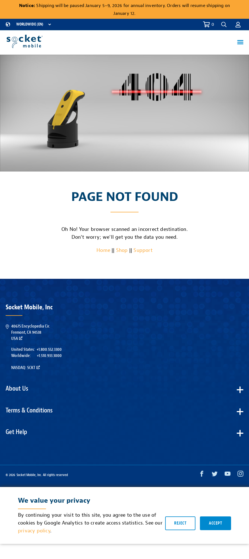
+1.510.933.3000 (49, 355)
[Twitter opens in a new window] (215, 475)
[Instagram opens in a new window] (240, 475)
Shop (122, 250)
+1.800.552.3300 (49, 349)
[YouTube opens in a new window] (227, 475)
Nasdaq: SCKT (25, 367)
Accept (215, 523)
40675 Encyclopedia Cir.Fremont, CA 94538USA (30, 332)
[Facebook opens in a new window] (202, 475)
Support (142, 250)
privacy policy (34, 531)
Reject (180, 523)
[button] (224, 24)
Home (103, 250)
